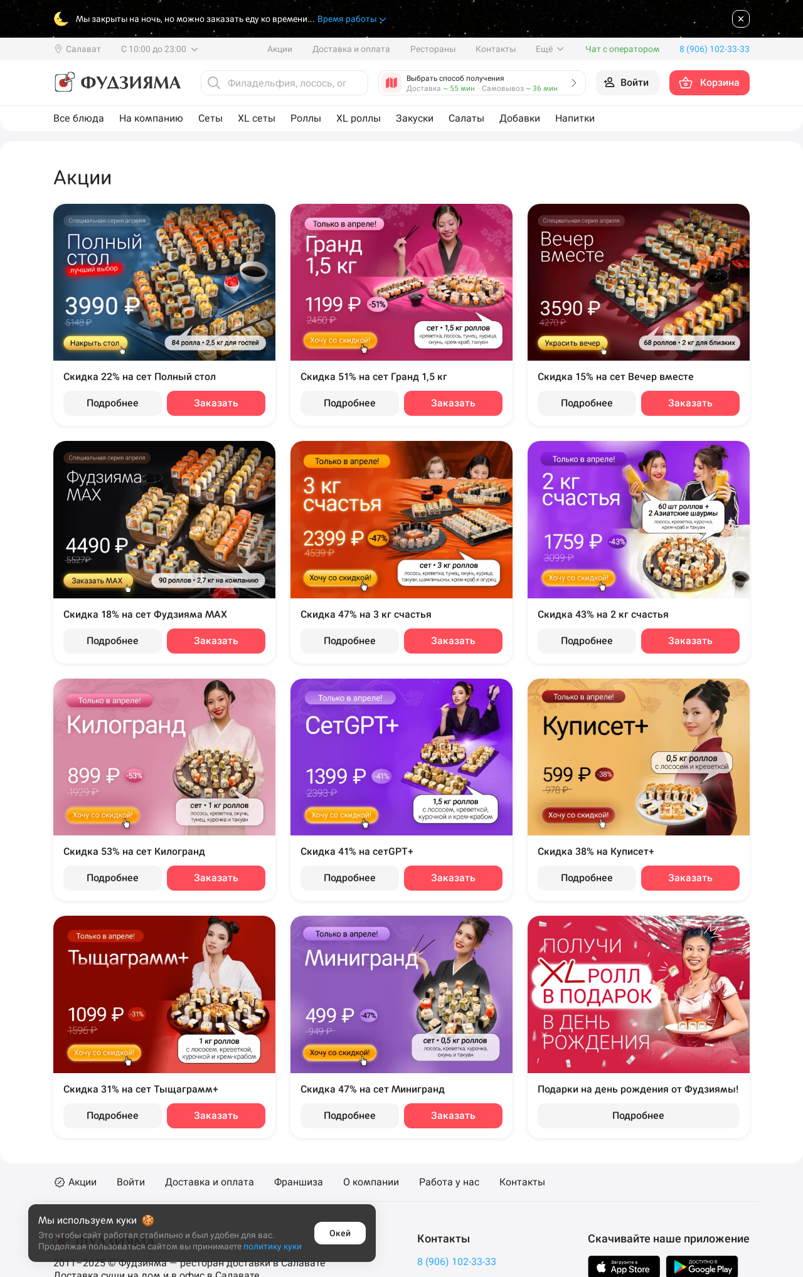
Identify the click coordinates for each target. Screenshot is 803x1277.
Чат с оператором (622, 49)
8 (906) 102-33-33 (456, 1262)
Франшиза (298, 1182)
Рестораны (432, 49)
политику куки (272, 1246)
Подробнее (113, 403)
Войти (131, 1182)
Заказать (216, 403)
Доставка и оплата (351, 49)
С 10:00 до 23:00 (160, 49)
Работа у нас (449, 1182)
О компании (371, 1182)
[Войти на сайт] (627, 82)
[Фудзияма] (117, 82)
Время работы (352, 19)
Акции (279, 49)
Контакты (496, 49)
